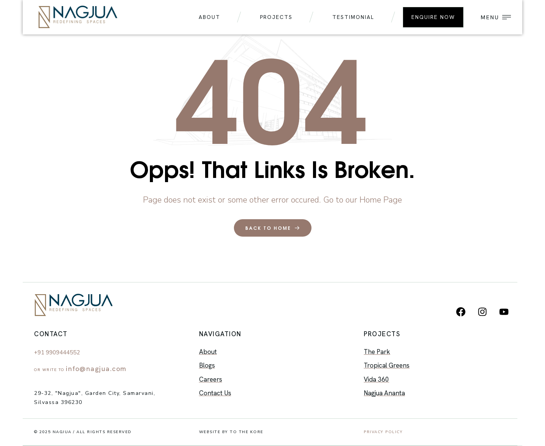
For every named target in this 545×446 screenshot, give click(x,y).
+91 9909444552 (57, 352)
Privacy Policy (383, 432)
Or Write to (80, 369)
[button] (494, 17)
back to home (272, 227)
